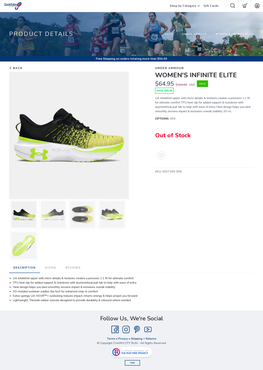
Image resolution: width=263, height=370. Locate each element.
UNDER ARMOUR (194, 34)
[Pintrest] (137, 329)
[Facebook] (115, 329)
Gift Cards (211, 6)
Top (132, 363)
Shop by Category (183, 6)
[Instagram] (126, 329)
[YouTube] (147, 329)
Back (16, 68)
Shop (169, 34)
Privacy (123, 339)
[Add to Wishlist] (161, 156)
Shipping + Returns (143, 339)
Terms (111, 339)
